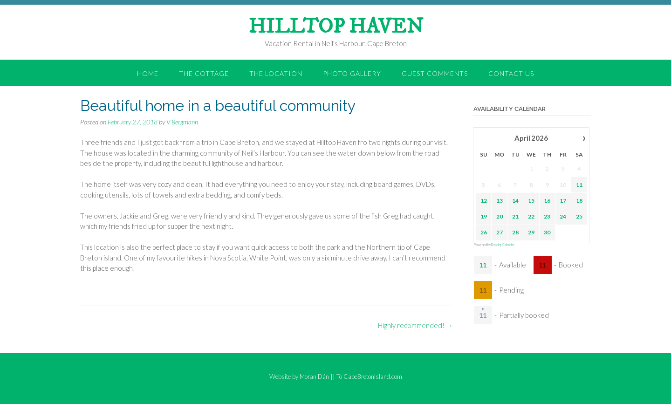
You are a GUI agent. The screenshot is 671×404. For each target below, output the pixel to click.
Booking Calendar (502, 245)
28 (515, 231)
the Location (275, 73)
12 (483, 200)
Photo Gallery (352, 73)
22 (531, 215)
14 (515, 200)
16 (547, 200)
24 (563, 215)
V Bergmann (182, 122)
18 (578, 200)
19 (483, 215)
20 (499, 215)
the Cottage (204, 73)
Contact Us (511, 73)
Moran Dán (314, 376)
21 (515, 215)
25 (578, 215)
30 (547, 231)
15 (531, 200)
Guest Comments (435, 73)
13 (499, 200)
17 (563, 200)
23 (547, 215)
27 (499, 231)
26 (483, 231)
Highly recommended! (415, 325)
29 (531, 231)
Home (147, 73)
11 (578, 184)
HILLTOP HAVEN (335, 27)
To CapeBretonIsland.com (369, 376)
